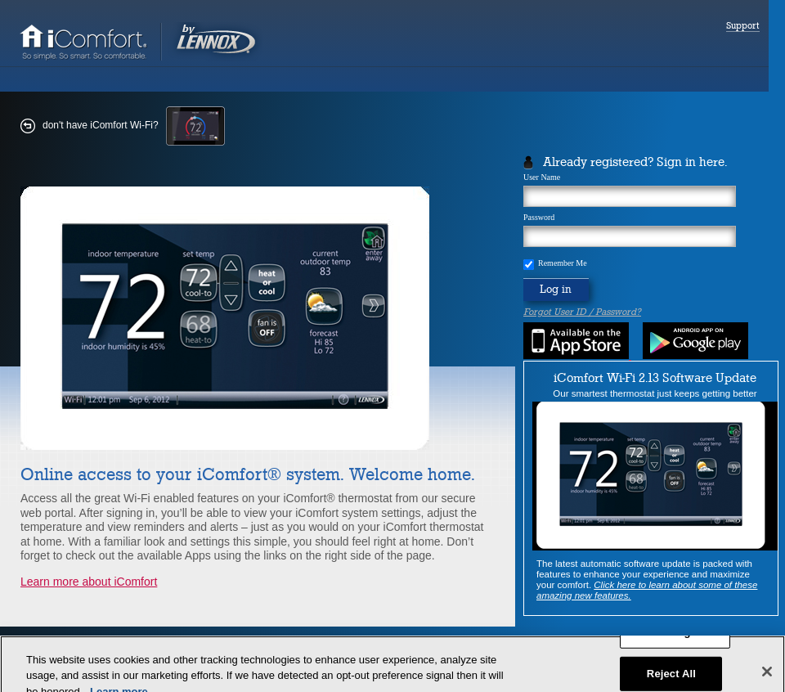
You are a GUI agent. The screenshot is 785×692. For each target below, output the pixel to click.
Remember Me (562, 263)
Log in (556, 289)
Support (743, 26)
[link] (140, 58)
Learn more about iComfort (88, 581)
